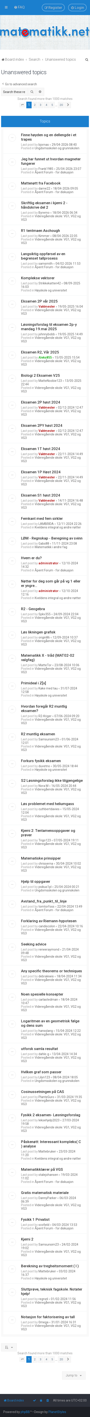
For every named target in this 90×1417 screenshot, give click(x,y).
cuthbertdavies (48, 809)
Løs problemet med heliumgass (47, 804)
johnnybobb (46, 334)
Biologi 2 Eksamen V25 (40, 375)
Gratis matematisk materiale (45, 1192)
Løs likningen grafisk (38, 632)
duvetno (44, 766)
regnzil (43, 1299)
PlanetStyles (57, 1412)
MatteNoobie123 (50, 380)
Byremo (44, 212)
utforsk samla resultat (39, 1048)
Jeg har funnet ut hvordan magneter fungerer (51, 161)
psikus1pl (45, 887)
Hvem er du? (31, 558)
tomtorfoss (46, 906)
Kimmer (44, 236)
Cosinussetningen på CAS (42, 1091)
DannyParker (47, 1198)
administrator (48, 563)
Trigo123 (44, 840)
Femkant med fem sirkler (42, 518)
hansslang (45, 1031)
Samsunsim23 (48, 739)
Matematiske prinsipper (41, 858)
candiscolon (46, 926)
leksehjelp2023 (48, 1120)
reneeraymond (48, 949)
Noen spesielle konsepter (42, 994)
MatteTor (45, 665)
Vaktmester (46, 306)
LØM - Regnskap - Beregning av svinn (51, 538)
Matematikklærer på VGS (42, 1169)
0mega (43, 1322)
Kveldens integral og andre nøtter (58, 527)
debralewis (46, 976)
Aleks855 (45, 357)
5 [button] (52, 105)
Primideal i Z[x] (33, 683)
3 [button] (40, 105)
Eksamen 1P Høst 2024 (41, 472)
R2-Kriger (45, 716)
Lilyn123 (44, 1077)
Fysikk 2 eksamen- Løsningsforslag (50, 1115)
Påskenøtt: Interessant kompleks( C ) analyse (51, 1143)
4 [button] (46, 105)
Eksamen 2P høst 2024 (40, 402)
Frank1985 (45, 169)
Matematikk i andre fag (51, 547)
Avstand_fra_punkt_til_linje (44, 901)
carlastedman (48, 999)
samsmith (45, 263)
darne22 (44, 188)
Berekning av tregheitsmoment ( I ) (50, 1266)
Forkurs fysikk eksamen (41, 761)
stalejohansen (48, 1174)
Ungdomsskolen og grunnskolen (57, 148)
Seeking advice (33, 944)
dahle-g (43, 1054)
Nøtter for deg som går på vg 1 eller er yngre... (50, 583)
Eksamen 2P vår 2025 (39, 301)
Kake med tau (48, 688)
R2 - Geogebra (33, 609)
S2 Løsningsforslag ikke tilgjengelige (52, 780)
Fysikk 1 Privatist (35, 1219)
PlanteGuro (46, 1097)
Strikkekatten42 (49, 283)
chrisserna (45, 863)
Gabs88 (43, 543)
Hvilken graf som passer (41, 1072)
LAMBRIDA (46, 524)
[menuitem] (19, 7)
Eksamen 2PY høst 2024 (41, 425)
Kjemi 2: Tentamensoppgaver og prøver (48, 832)
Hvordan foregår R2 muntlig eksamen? (44, 708)
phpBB (25, 1412)
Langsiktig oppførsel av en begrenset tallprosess (43, 256)
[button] (22, 105)
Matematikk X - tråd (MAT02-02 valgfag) (47, 657)
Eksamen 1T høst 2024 (40, 448)
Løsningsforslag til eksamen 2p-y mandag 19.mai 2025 (49, 326)
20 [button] (61, 105)
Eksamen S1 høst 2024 (40, 495)
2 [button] (35, 105)
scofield (43, 1225)
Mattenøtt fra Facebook (41, 183)
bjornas (43, 144)
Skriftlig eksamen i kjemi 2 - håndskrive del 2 (44, 205)
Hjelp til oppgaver (35, 881)
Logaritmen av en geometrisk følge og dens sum (50, 1023)
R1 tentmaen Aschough (40, 230)
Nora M (43, 786)
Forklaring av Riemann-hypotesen (49, 921)
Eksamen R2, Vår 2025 (40, 352)
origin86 (44, 637)
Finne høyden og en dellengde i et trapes (48, 137)
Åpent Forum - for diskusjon (54, 172)
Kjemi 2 (27, 1239)
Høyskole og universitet (51, 290)
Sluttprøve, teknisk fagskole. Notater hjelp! (51, 1291)
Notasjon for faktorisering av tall (48, 1317)
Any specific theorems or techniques (51, 971)
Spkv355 (44, 614)
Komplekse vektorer (38, 278)
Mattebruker (47, 1151)
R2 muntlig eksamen (38, 734)
